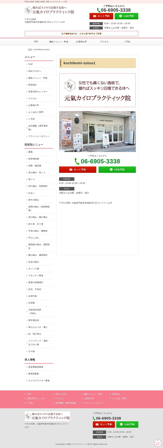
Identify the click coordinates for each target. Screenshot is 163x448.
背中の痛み (33, 200)
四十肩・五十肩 (35, 224)
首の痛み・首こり (36, 172)
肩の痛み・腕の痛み (38, 217)
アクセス (104, 42)
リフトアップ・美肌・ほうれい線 (39, 343)
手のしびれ (33, 238)
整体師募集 (33, 374)
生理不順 (32, 296)
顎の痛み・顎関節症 (38, 186)
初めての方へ (34, 71)
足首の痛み (33, 262)
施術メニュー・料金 (58, 42)
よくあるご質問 (35, 112)
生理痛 (31, 303)
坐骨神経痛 (33, 159)
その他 (31, 351)
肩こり (31, 179)
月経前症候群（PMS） (34, 311)
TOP (36, 42)
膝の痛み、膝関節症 (38, 255)
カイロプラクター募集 (39, 380)
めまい (31, 193)
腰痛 (30, 152)
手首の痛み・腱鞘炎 (38, 231)
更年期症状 (33, 320)
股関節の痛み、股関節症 (39, 246)
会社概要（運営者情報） (38, 128)
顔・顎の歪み (34, 334)
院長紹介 (32, 85)
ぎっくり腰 (33, 269)
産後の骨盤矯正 (35, 282)
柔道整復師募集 (35, 367)
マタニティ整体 (35, 275)
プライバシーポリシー (39, 136)
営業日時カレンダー (38, 92)
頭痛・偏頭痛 (34, 166)
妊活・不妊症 (34, 289)
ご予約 (127, 42)
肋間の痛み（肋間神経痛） (39, 208)
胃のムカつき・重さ (38, 327)
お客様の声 (81, 42)
